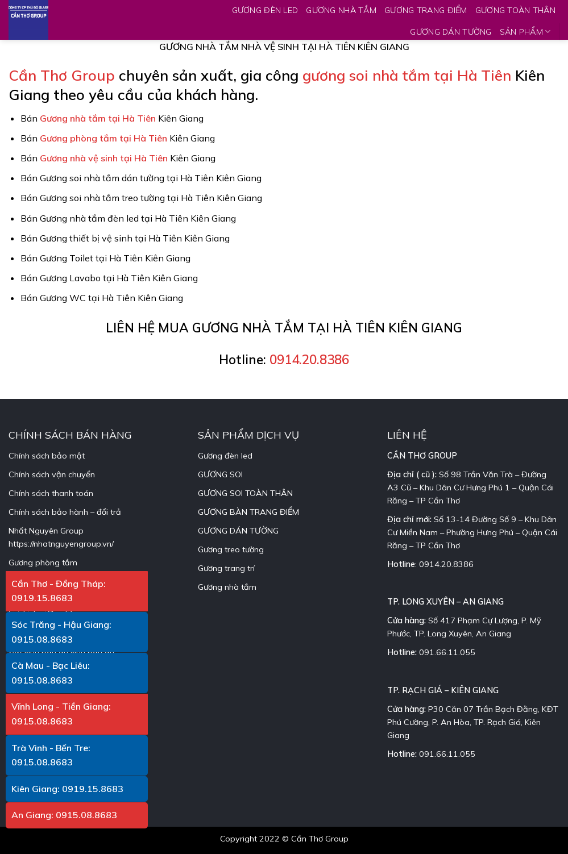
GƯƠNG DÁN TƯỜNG (450, 32)
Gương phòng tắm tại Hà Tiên (103, 138)
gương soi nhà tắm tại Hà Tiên (406, 75)
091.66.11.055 (447, 652)
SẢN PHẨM (525, 31)
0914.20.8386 (309, 359)
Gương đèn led (225, 456)
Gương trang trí (226, 568)
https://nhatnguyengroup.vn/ (61, 544)
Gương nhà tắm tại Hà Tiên (98, 118)
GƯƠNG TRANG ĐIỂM (425, 10)
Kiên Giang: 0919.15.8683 (67, 788)
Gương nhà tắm (227, 587)
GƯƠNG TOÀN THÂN (515, 10)
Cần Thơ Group (62, 75)
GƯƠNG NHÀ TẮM (341, 10)
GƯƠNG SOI (220, 474)
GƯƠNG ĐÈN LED (265, 10)
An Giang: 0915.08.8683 (64, 814)
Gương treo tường (231, 549)
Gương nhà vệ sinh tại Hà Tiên (104, 158)
